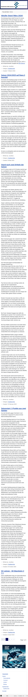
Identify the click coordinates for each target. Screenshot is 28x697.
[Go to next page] (12, 639)
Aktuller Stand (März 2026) (12, 16)
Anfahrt (5, 682)
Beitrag (5, 684)
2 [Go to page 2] (9, 639)
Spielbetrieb (5, 686)
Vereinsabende (6, 678)
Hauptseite (5, 674)
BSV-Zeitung (21, 63)
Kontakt (4, 691)
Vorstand (5, 680)
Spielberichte (6, 688)
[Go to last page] (14, 639)
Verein (4, 676)
